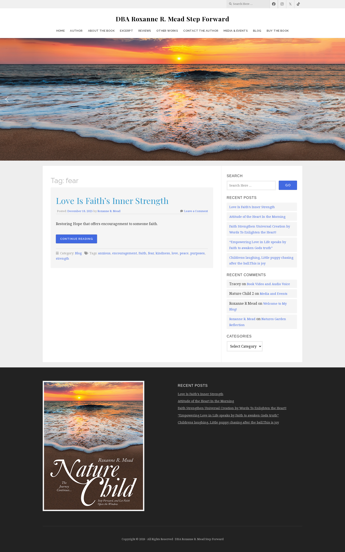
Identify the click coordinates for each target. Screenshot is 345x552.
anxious (104, 253)
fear (151, 253)
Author (76, 30)
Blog (257, 30)
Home (60, 30)
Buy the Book (278, 30)
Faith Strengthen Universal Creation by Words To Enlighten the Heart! (232, 408)
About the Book (101, 30)
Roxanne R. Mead (108, 211)
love (175, 253)
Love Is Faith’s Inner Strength (112, 200)
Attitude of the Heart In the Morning (257, 217)
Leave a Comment (196, 211)
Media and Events (273, 294)
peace (184, 253)
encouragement (124, 253)
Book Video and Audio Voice (268, 284)
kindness (163, 253)
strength (62, 258)
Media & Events (236, 30)
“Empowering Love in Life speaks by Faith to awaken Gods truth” (228, 415)
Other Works (167, 30)
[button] (6, 99)
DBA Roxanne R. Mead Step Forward (172, 19)
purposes (197, 253)
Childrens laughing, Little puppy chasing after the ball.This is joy (228, 422)
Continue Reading (76, 238)
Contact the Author (200, 30)
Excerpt (126, 30)
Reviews (144, 30)
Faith (142, 253)
